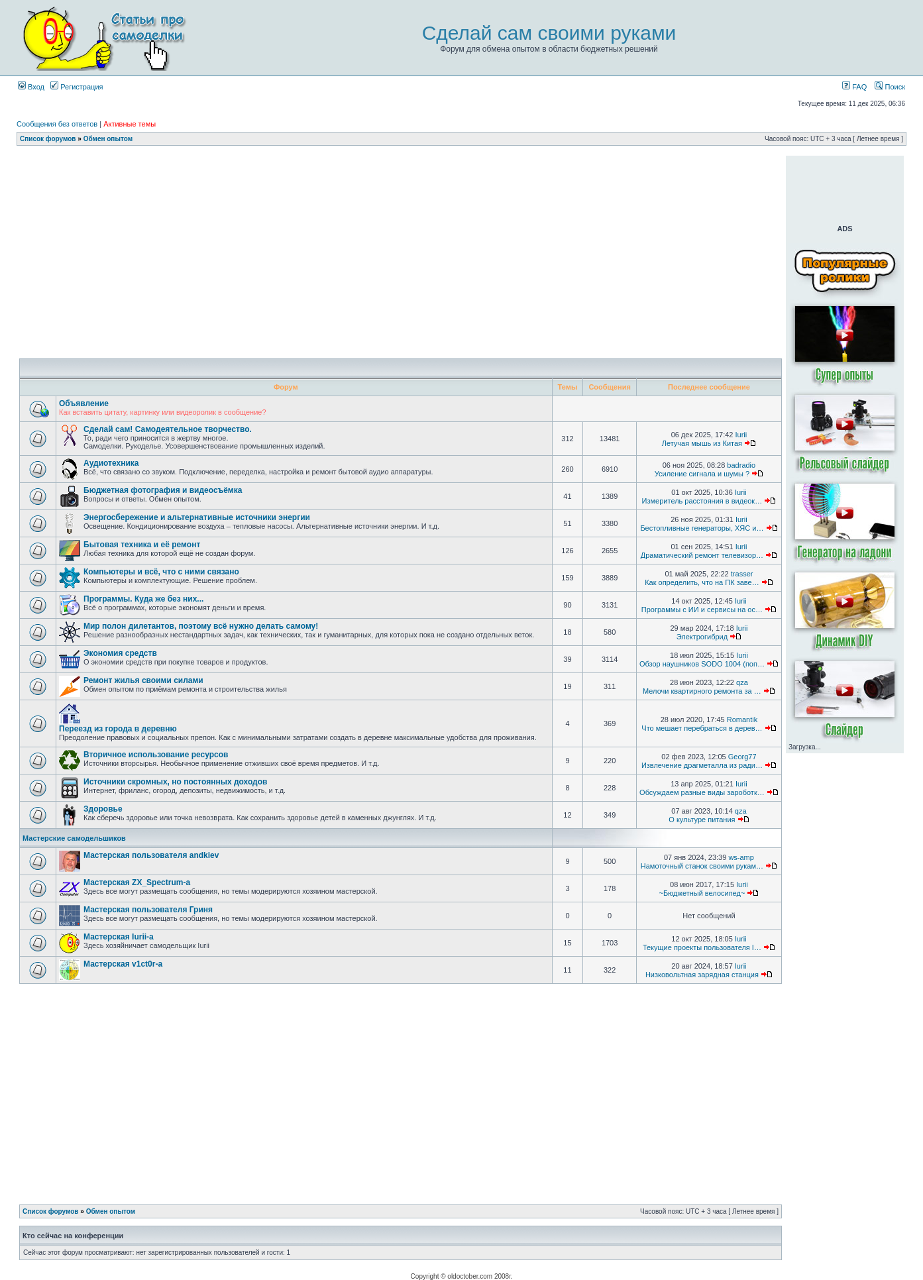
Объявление (84, 403)
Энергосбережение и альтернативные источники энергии (196, 517)
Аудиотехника (110, 463)
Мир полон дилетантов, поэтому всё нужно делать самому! (200, 626)
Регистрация (76, 87)
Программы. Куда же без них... (143, 599)
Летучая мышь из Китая (702, 443)
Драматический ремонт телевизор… (702, 555)
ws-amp (741, 857)
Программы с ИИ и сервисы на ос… (702, 609)
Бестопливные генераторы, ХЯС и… (701, 528)
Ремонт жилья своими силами (143, 680)
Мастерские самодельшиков (74, 838)
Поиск (890, 87)
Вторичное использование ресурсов (155, 754)
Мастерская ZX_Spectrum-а (136, 882)
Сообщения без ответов (57, 124)
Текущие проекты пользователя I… (702, 947)
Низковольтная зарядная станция (702, 975)
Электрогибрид (702, 637)
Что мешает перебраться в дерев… (701, 728)
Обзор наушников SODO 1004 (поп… (702, 664)
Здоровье (103, 809)
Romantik (742, 719)
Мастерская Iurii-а (118, 936)
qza (742, 682)
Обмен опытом (108, 138)
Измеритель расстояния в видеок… (702, 501)
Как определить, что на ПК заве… (702, 582)
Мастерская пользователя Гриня (148, 909)
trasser (742, 574)
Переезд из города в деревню (118, 728)
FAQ (854, 87)
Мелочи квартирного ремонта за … (702, 691)
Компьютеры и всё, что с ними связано (161, 571)
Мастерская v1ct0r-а (122, 964)
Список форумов (48, 138)
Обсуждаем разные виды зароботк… (702, 792)
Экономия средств (120, 653)
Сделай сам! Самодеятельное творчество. (167, 429)
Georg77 (742, 757)
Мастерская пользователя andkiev (151, 855)
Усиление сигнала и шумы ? (702, 474)
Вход (31, 87)
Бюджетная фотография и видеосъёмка (162, 490)
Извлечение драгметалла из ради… (702, 765)
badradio (741, 465)
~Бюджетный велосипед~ (702, 893)
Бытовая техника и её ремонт (141, 544)
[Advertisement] (401, 161)
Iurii (741, 435)
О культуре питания (702, 820)
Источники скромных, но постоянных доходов (175, 781)
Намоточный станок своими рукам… (702, 866)
